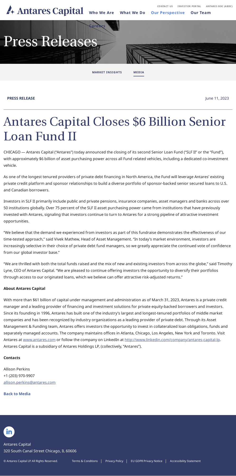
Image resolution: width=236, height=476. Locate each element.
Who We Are (101, 12)
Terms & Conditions (85, 461)
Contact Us (165, 6)
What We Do (132, 12)
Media (138, 72)
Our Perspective (168, 12)
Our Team (201, 12)
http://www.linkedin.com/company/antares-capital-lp (172, 340)
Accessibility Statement (185, 461)
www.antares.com (39, 340)
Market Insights (107, 72)
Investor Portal (189, 6)
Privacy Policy (114, 461)
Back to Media (17, 394)
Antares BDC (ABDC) (219, 6)
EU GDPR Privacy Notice (146, 461)
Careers (97, 26)
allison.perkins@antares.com (30, 382)
